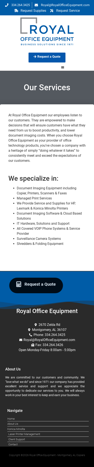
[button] (62, 67)
